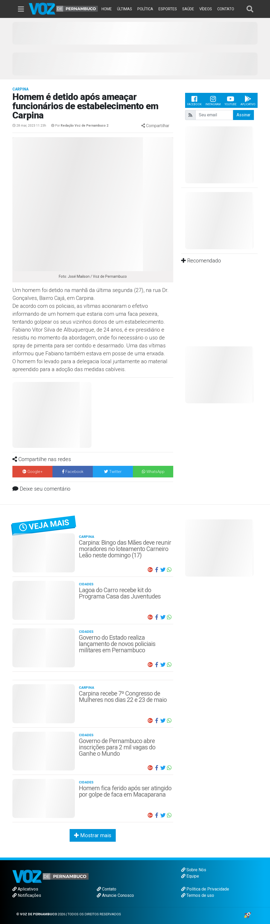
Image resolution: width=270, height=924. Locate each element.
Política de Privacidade (205, 889)
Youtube (231, 100)
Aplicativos (25, 889)
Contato (106, 889)
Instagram (213, 100)
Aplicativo (247, 100)
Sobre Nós (193, 869)
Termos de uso (197, 895)
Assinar (243, 114)
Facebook (194, 100)
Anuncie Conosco (115, 895)
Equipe (190, 876)
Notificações (26, 895)
